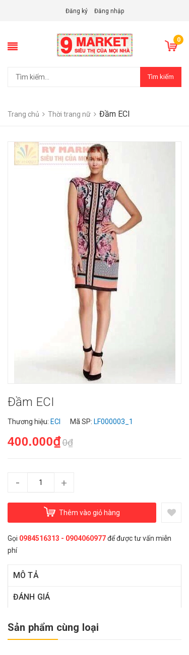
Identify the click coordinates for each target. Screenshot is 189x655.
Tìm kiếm (161, 76)
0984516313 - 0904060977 (62, 538)
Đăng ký (77, 11)
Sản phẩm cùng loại (53, 627)
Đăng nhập (109, 11)
